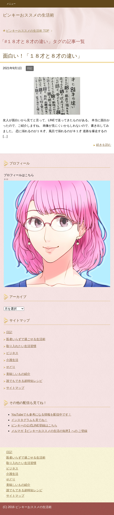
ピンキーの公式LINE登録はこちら (34, 425)
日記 (29, 68)
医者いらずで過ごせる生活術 (25, 339)
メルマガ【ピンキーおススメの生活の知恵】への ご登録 (49, 430)
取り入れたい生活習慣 (21, 346)
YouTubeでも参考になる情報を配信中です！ (41, 414)
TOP (27, 30)
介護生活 (12, 360)
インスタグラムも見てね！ (29, 420)
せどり (10, 367)
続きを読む (103, 144)
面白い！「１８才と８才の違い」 (43, 56)
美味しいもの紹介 (18, 374)
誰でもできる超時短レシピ (24, 380)
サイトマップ (15, 387)
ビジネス (12, 353)
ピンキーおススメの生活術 (28, 15)
